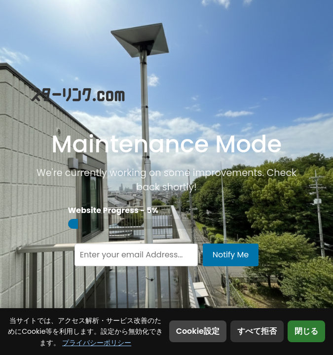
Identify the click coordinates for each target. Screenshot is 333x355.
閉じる (306, 331)
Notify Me (231, 254)
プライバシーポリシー (96, 343)
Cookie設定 (198, 331)
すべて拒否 (257, 331)
